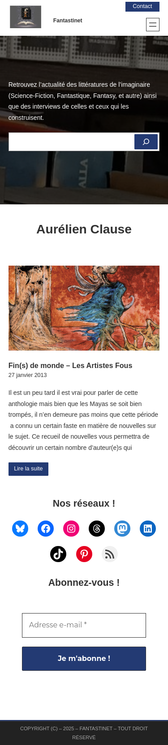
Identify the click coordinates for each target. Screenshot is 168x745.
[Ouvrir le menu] (152, 24)
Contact (142, 6)
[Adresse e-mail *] (84, 625)
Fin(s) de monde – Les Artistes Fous (71, 365)
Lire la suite (28, 469)
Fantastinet (67, 20)
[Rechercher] (146, 141)
